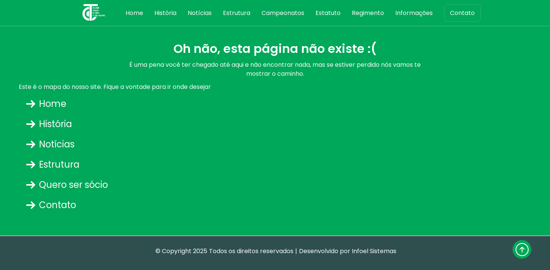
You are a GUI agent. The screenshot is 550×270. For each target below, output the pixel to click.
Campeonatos (283, 13)
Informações (414, 13)
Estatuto (328, 13)
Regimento (368, 13)
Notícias (200, 13)
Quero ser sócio (67, 184)
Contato (462, 13)
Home (134, 13)
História (165, 13)
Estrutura (236, 13)
